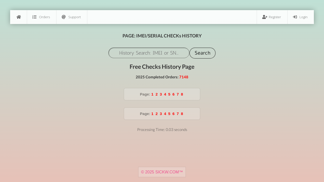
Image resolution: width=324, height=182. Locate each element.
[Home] (18, 17)
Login (300, 17)
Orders (41, 17)
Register (271, 17)
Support (71, 17)
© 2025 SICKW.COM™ (162, 172)
